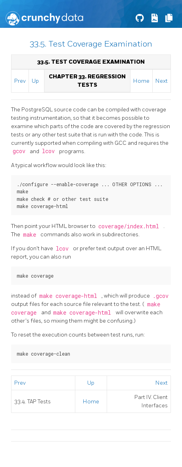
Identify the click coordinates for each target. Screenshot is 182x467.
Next (161, 81)
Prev (20, 81)
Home (141, 81)
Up (35, 81)
